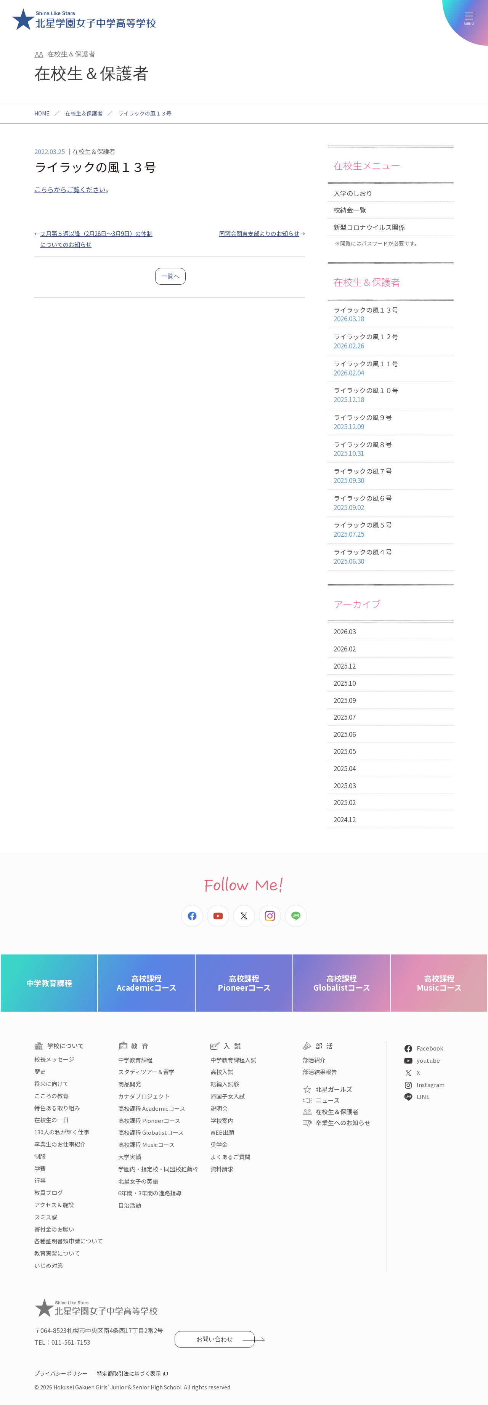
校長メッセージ (54, 1059)
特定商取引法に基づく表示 (129, 1373)
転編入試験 (224, 1084)
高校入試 (221, 1072)
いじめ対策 (48, 1265)
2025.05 (345, 751)
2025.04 (345, 768)
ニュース (328, 1100)
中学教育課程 (49, 982)
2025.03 (345, 785)
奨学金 (219, 1144)
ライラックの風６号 (391, 503)
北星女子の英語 (138, 1181)
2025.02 (345, 802)
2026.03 (345, 631)
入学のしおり (353, 193)
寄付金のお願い (54, 1229)
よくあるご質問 (230, 1157)
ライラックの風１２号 (391, 341)
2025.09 (345, 700)
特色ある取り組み (57, 1108)
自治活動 (129, 1205)
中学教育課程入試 (233, 1060)
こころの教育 (51, 1096)
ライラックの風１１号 (391, 368)
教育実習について (57, 1253)
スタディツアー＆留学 (146, 1072)
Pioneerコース (244, 983)
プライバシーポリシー (61, 1373)
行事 (40, 1180)
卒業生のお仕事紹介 (60, 1144)
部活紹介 (314, 1060)
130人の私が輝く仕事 (61, 1132)
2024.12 (345, 819)
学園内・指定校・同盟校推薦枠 (158, 1169)
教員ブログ (48, 1192)
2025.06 (345, 734)
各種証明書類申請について (68, 1241)
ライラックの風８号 (391, 449)
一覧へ (170, 276)
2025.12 (345, 665)
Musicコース (439, 983)
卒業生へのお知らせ (343, 1122)
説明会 (219, 1108)
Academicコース (147, 983)
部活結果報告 (320, 1072)
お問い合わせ (214, 1339)
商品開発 (129, 1084)
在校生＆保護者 (84, 113)
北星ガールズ (334, 1089)
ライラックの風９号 (391, 422)
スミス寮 (45, 1217)
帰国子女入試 (227, 1096)
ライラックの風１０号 (391, 395)
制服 (40, 1156)
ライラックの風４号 (391, 556)
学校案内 (221, 1120)
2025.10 (345, 683)
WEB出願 (222, 1132)
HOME (42, 113)
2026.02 (345, 648)
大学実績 (129, 1157)
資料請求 (221, 1169)
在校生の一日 (51, 1120)
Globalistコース (341, 983)
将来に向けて (51, 1083)
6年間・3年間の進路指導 (149, 1193)
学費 (40, 1168)
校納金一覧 (350, 210)
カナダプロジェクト (144, 1096)
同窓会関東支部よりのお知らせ (259, 233)
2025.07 (345, 717)
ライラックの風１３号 (391, 314)
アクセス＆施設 (54, 1205)
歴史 (40, 1071)
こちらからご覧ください (70, 189)
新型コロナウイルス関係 (369, 227)
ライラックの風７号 (391, 476)
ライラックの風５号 (391, 529)
